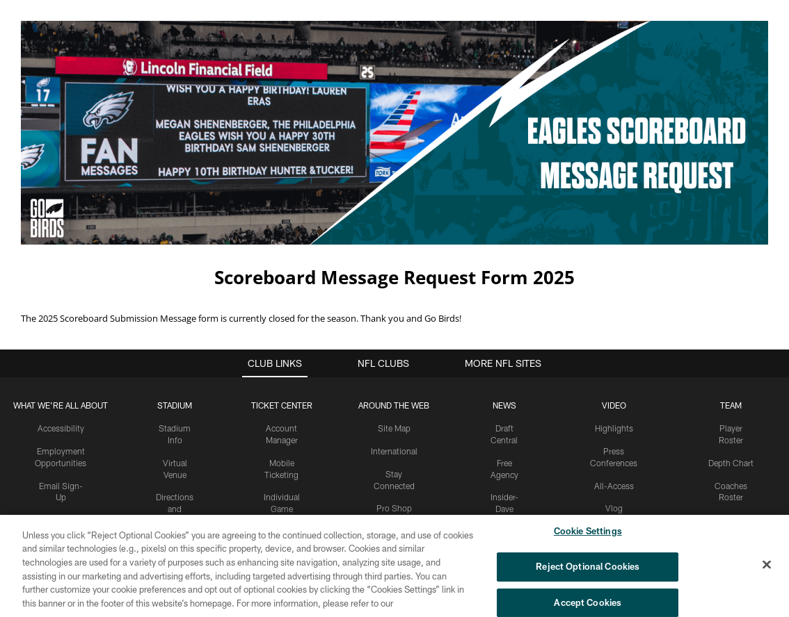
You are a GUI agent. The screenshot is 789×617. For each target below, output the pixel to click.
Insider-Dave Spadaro (504, 461)
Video (614, 358)
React (613, 483)
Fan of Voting (61, 518)
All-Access (614, 438)
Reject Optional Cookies (587, 571)
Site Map (394, 381)
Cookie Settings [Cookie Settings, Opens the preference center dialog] (588, 536)
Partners (731, 495)
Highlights (614, 381)
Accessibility (61, 381)
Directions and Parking (174, 461)
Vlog (614, 461)
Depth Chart (731, 415)
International (394, 403)
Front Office (731, 472)
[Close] (766, 569)
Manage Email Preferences (61, 484)
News (504, 358)
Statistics (730, 518)
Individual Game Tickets (282, 461)
